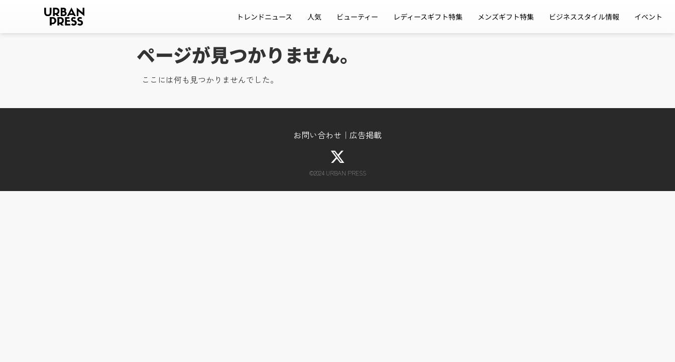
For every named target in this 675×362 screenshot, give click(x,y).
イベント (648, 17)
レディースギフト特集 (428, 17)
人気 (314, 17)
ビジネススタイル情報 (584, 17)
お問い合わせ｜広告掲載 (337, 135)
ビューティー (357, 17)
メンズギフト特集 (506, 17)
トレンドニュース (264, 17)
